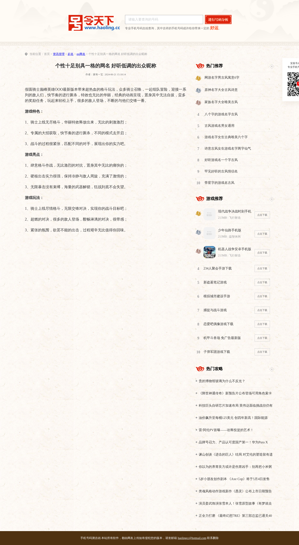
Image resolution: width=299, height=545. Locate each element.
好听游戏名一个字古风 (221, 160)
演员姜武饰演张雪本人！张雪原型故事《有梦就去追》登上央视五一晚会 (235, 504)
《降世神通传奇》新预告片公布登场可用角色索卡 (235, 393)
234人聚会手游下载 (217, 268)
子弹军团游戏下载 (216, 352)
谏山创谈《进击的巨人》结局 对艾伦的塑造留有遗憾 (236, 455)
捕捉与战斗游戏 (215, 310)
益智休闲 (235, 236)
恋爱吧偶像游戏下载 (218, 324)
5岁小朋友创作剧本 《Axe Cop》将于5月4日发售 (234, 479)
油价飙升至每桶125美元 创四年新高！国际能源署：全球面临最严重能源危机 (233, 418)
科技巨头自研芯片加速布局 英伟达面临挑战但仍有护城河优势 (236, 406)
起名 (71, 54)
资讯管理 (59, 54)
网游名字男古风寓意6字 (222, 77)
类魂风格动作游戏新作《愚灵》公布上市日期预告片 (235, 491)
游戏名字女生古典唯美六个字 (226, 137)
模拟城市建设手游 (216, 296)
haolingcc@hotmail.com (192, 538)
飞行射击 (235, 217)
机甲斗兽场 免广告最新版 (222, 338)
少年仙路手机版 (229, 230)
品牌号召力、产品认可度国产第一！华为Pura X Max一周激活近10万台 (233, 442)
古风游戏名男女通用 (219, 125)
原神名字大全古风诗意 (221, 89)
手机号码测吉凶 (90, 538)
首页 (47, 54)
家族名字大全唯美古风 (221, 102)
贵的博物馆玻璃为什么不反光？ (222, 381)
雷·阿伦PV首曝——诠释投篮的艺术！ (226, 430)
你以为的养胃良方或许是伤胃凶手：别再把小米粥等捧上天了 (235, 467)
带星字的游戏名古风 (219, 182)
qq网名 (81, 54)
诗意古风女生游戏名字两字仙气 (228, 148)
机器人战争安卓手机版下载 (234, 249)
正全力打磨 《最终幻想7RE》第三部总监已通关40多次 (235, 516)
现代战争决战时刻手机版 (234, 211)
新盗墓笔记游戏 (215, 282)
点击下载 (262, 214)
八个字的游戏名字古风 (221, 114)
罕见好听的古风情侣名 (221, 171)
